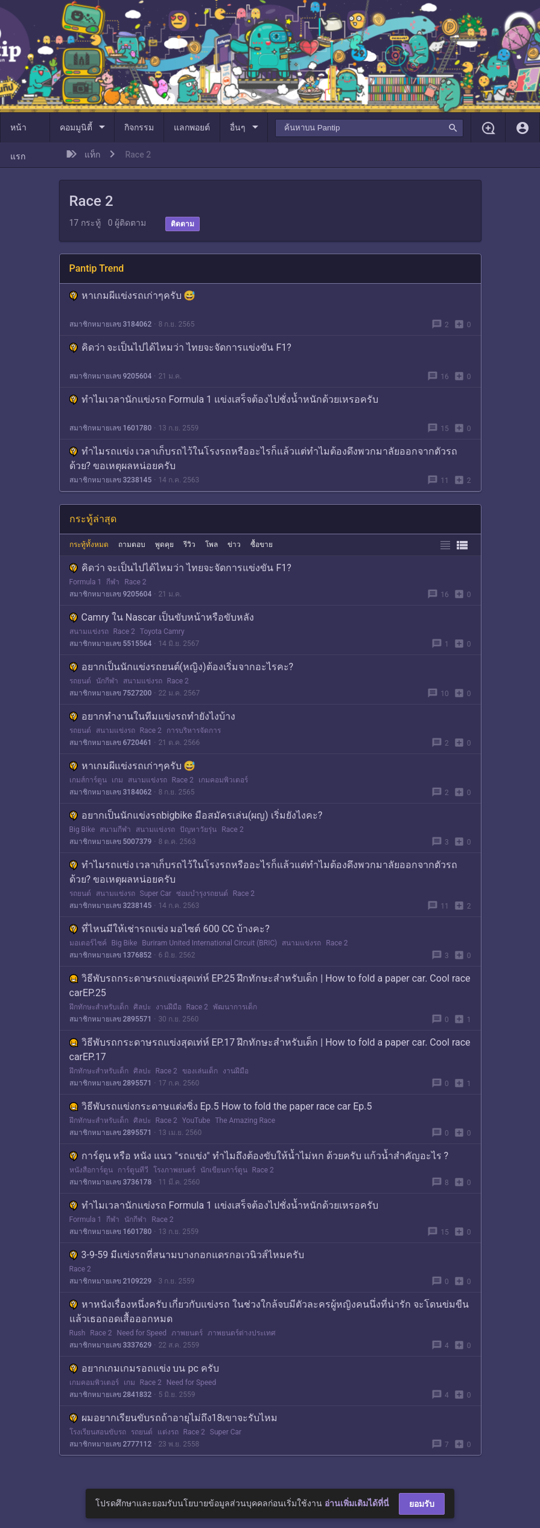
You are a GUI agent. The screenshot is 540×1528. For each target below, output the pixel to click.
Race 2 (135, 582)
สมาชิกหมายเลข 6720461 (110, 742)
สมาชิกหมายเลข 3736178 (110, 1182)
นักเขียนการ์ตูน (223, 1170)
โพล (211, 544)
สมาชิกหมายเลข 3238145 (110, 480)
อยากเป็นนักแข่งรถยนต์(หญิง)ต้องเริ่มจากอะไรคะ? (181, 667)
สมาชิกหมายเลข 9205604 (110, 376)
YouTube (196, 1120)
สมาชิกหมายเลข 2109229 (110, 1281)
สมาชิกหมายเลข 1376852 (110, 955)
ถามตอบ (131, 544)
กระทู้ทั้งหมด (89, 544)
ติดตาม (182, 224)
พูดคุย (164, 544)
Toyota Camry (162, 631)
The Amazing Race (245, 1120)
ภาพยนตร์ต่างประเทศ (242, 1333)
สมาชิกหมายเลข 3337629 (110, 1345)
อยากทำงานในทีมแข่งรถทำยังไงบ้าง (152, 716)
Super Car (155, 893)
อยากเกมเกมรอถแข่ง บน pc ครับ (144, 1368)
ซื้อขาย (261, 544)
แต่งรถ (168, 1432)
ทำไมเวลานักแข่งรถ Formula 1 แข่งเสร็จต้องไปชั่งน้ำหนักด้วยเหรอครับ (224, 399)
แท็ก (92, 154)
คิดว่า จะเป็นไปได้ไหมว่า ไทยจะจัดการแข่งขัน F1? (180, 347)
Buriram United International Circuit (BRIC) (209, 943)
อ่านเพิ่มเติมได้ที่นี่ (357, 1503)
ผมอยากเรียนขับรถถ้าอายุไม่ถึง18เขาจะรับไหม (173, 1418)
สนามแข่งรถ (89, 631)
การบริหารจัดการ (194, 730)
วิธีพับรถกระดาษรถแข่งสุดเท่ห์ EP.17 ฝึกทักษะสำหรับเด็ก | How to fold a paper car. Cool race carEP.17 (270, 1050)
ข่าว (234, 544)
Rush (77, 1333)
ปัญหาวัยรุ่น (198, 829)
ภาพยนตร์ (187, 1333)
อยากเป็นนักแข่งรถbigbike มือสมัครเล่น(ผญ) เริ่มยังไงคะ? (196, 815)
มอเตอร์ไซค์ (88, 943)
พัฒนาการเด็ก (235, 1007)
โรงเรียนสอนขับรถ (97, 1432)
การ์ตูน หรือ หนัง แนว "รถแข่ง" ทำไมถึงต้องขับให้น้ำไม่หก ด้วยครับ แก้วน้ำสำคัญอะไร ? (259, 1156)
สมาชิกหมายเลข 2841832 (110, 1394)
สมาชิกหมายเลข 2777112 (110, 1444)
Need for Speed (142, 1333)
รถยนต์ (80, 681)
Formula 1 (85, 582)
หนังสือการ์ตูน (91, 1170)
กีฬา (112, 582)
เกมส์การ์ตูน (88, 780)
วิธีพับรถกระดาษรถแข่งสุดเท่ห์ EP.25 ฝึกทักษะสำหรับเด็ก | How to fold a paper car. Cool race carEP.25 (270, 986)
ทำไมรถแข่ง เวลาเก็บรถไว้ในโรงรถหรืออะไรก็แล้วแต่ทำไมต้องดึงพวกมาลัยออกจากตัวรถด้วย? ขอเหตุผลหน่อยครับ (263, 459)
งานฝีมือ (169, 1007)
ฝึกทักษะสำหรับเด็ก (99, 1007)
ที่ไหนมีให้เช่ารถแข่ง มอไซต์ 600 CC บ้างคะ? (169, 929)
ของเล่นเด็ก (200, 1071)
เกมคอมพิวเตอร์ (223, 780)
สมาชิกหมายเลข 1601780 (110, 428)
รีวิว (189, 544)
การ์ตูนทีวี (133, 1170)
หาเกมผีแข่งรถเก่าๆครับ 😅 (132, 295)
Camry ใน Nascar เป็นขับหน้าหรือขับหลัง (161, 617)
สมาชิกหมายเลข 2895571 (110, 1019)
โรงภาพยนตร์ (174, 1170)
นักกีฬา (107, 681)
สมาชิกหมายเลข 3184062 (110, 324)
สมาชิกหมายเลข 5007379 (110, 841)
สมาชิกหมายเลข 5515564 (110, 643)
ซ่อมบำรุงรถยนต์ (202, 893)
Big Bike (82, 829)
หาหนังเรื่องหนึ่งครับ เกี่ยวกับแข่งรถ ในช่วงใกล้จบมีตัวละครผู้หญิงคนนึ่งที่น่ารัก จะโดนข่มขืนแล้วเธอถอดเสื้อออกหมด (269, 1312)
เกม (117, 780)
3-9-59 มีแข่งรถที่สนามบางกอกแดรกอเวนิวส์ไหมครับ (187, 1255)
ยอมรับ (421, 1504)
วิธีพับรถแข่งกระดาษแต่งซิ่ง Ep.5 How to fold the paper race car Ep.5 (220, 1106)
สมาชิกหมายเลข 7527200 (110, 693)
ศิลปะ (142, 1007)
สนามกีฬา (115, 829)
